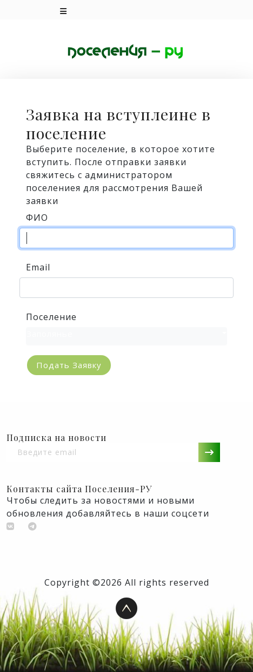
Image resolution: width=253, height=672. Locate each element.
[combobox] (126, 336)
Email (38, 267)
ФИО (37, 217)
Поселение (51, 317)
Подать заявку (69, 364)
